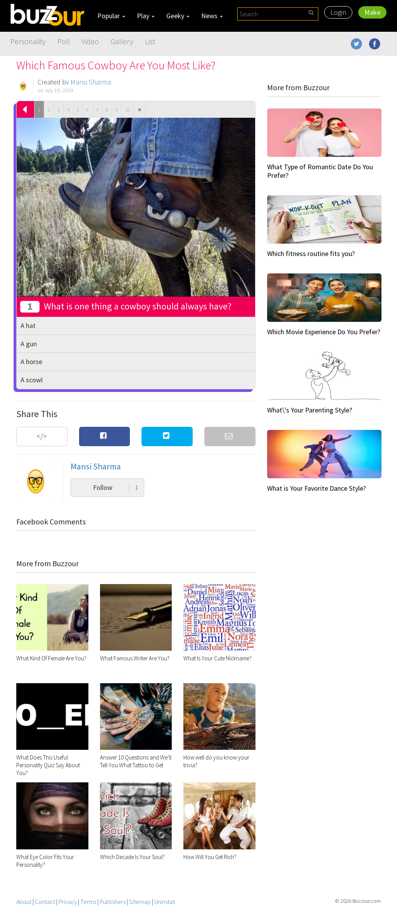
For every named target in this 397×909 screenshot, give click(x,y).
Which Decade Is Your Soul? (132, 857)
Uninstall (165, 902)
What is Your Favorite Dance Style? (316, 488)
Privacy (68, 902)
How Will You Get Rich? (209, 857)
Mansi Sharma (91, 81)
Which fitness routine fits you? (311, 253)
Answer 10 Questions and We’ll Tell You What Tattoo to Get (135, 761)
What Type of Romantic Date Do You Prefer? (320, 171)
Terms (88, 902)
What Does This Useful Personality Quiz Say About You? (48, 765)
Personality (28, 41)
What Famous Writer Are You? (134, 658)
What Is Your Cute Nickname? (217, 658)
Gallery (121, 41)
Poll (63, 41)
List (150, 41)
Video (90, 41)
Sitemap (140, 902)
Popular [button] (111, 15)
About (23, 902)
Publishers (113, 902)
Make (372, 12)
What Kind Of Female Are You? (51, 658)
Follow (115, 487)
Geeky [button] (178, 15)
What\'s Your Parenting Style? (309, 410)
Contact (45, 902)
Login (338, 12)
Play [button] (146, 15)
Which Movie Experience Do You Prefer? (323, 331)
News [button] (212, 15)
